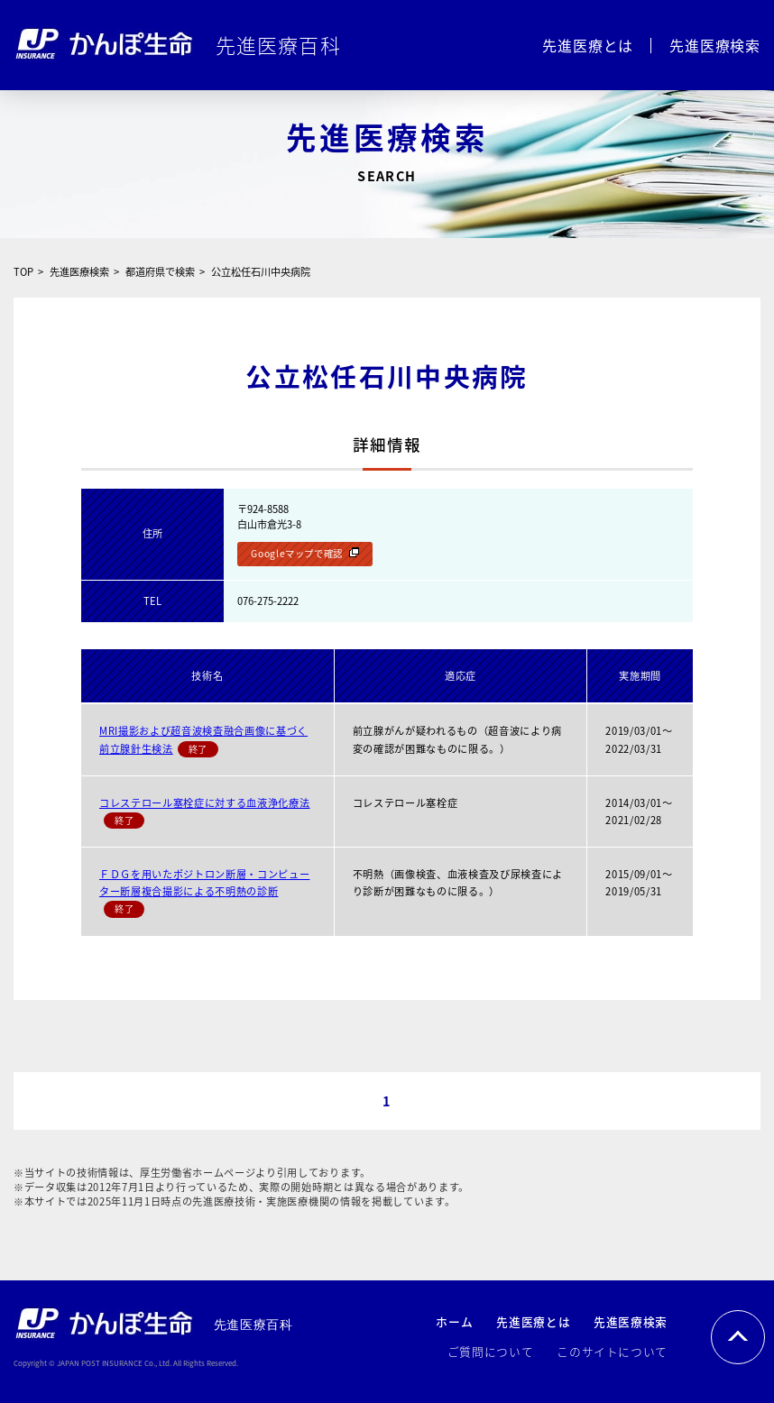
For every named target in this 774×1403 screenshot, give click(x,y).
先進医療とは (587, 45)
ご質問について (490, 1351)
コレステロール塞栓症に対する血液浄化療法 (204, 803)
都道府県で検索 (160, 272)
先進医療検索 (714, 45)
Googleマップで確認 (297, 553)
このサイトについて (612, 1351)
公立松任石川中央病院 (260, 272)
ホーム (454, 1321)
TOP (23, 272)
